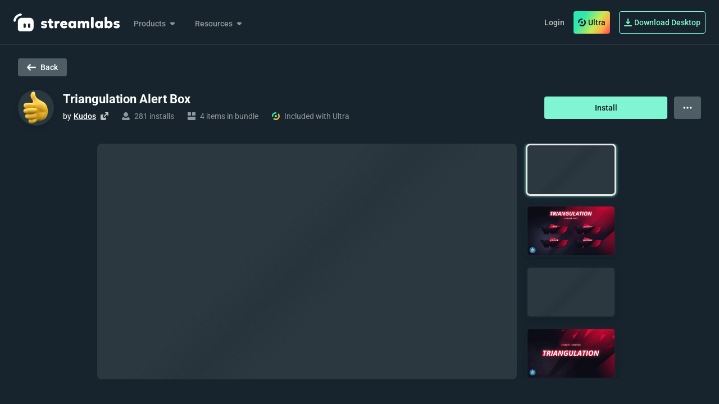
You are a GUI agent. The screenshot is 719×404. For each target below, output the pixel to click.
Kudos (85, 116)
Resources (219, 23)
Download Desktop (662, 22)
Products (155, 23)
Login (554, 22)
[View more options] (687, 108)
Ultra (592, 22)
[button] (571, 170)
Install (606, 107)
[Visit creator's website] (104, 116)
